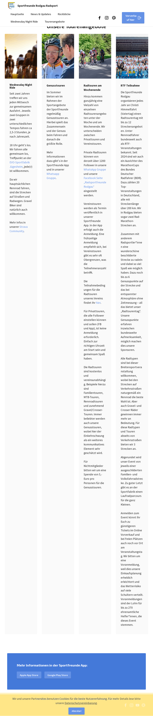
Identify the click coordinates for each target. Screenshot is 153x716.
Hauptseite (17, 15)
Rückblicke (64, 15)
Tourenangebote (55, 22)
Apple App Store (29, 688)
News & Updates (41, 15)
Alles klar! (76, 712)
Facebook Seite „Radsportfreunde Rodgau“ (95, 182)
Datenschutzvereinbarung (81, 703)
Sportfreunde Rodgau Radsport (39, 6)
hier (98, 302)
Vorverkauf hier (133, 18)
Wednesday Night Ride (24, 22)
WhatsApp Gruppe (95, 169)
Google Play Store (59, 688)
